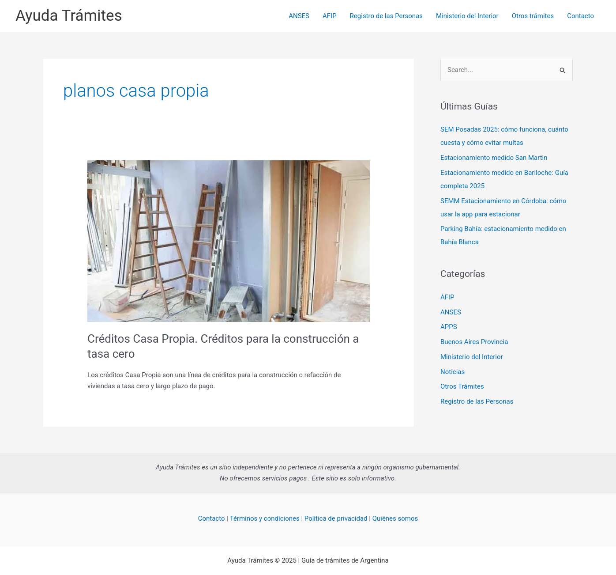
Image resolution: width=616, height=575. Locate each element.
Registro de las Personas (386, 16)
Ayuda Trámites (68, 16)
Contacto (580, 16)
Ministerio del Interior (467, 16)
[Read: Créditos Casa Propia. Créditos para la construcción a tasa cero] (228, 241)
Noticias (452, 372)
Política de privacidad (336, 518)
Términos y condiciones (265, 518)
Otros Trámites (462, 386)
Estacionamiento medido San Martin (493, 158)
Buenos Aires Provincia (474, 342)
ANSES (299, 16)
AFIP (330, 16)
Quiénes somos (395, 518)
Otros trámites (533, 16)
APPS (448, 327)
